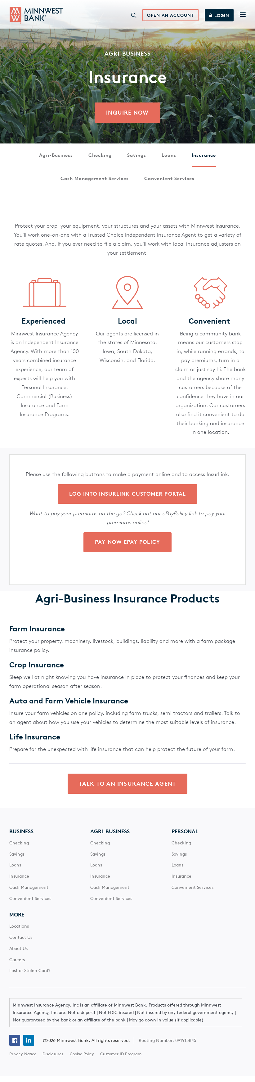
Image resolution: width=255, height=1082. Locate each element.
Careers (17, 965)
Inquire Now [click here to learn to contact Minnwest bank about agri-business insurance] (127, 115)
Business (21, 837)
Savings (136, 158)
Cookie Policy (82, 1059)
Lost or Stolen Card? (29, 976)
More (16, 920)
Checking (100, 158)
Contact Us (20, 943)
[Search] (133, 16)
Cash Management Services (94, 181)
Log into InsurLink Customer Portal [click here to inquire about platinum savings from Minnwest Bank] (127, 498)
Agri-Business (56, 158)
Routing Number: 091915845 (168, 1046)
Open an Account (169, 17)
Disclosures (52, 1059)
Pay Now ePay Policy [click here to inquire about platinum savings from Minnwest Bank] (127, 546)
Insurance (204, 158)
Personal (185, 837)
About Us (18, 954)
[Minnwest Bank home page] (36, 16)
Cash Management (28, 893)
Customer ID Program (120, 1059)
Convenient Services (169, 181)
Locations (19, 932)
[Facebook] (14, 1046)
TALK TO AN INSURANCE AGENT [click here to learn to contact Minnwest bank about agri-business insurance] (127, 789)
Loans (169, 158)
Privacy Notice (22, 1059)
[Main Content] (127, 404)
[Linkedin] (28, 1046)
